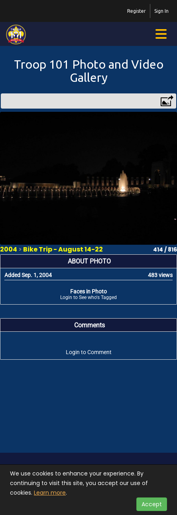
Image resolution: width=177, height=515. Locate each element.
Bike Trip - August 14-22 (63, 249)
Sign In (161, 11)
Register (136, 11)
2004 (8, 249)
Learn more (50, 493)
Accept (152, 504)
